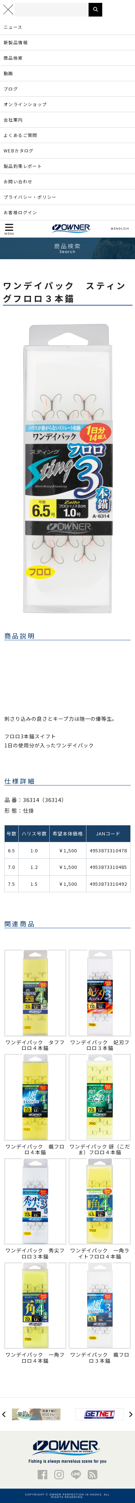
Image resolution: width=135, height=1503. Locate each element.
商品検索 (13, 58)
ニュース (13, 27)
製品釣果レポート (23, 166)
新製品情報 (16, 42)
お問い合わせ (18, 181)
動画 (8, 73)
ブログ (11, 89)
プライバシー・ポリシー (30, 197)
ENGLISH (120, 229)
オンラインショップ (25, 104)
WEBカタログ (19, 150)
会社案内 (13, 119)
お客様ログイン (20, 212)
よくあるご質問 (20, 135)
